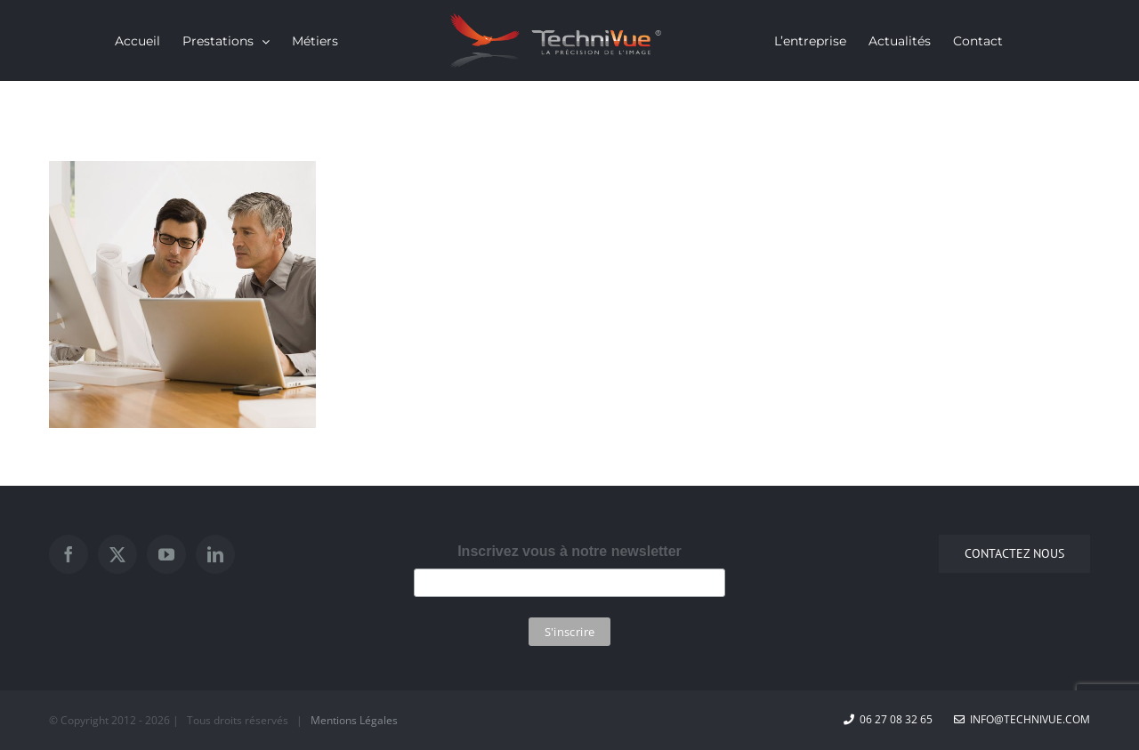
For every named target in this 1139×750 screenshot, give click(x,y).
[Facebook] (68, 554)
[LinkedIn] (215, 554)
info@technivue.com (1022, 719)
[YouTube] (166, 554)
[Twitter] (117, 554)
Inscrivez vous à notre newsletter (569, 551)
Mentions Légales (354, 720)
